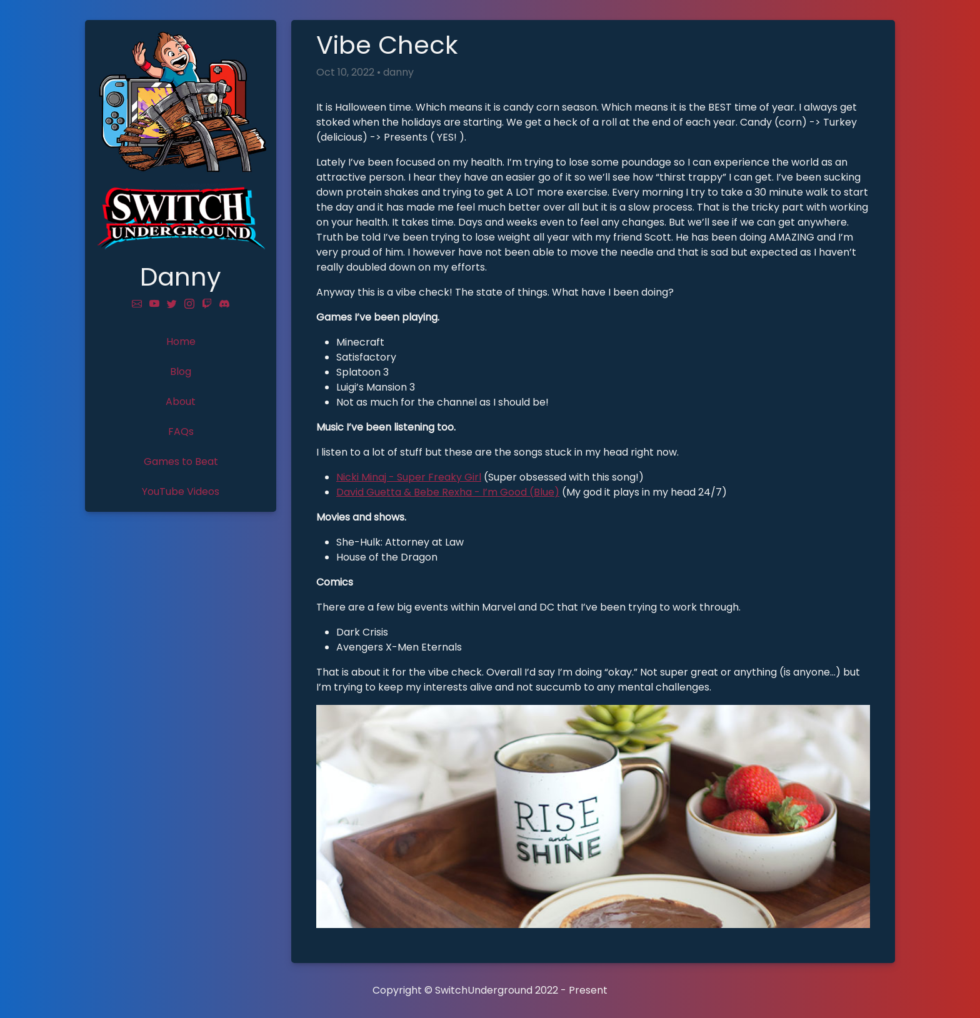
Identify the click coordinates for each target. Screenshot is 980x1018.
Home (181, 341)
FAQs (181, 431)
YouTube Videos (180, 491)
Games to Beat (181, 461)
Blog (180, 371)
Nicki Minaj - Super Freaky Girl (408, 477)
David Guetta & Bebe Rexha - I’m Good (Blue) (447, 492)
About (181, 401)
